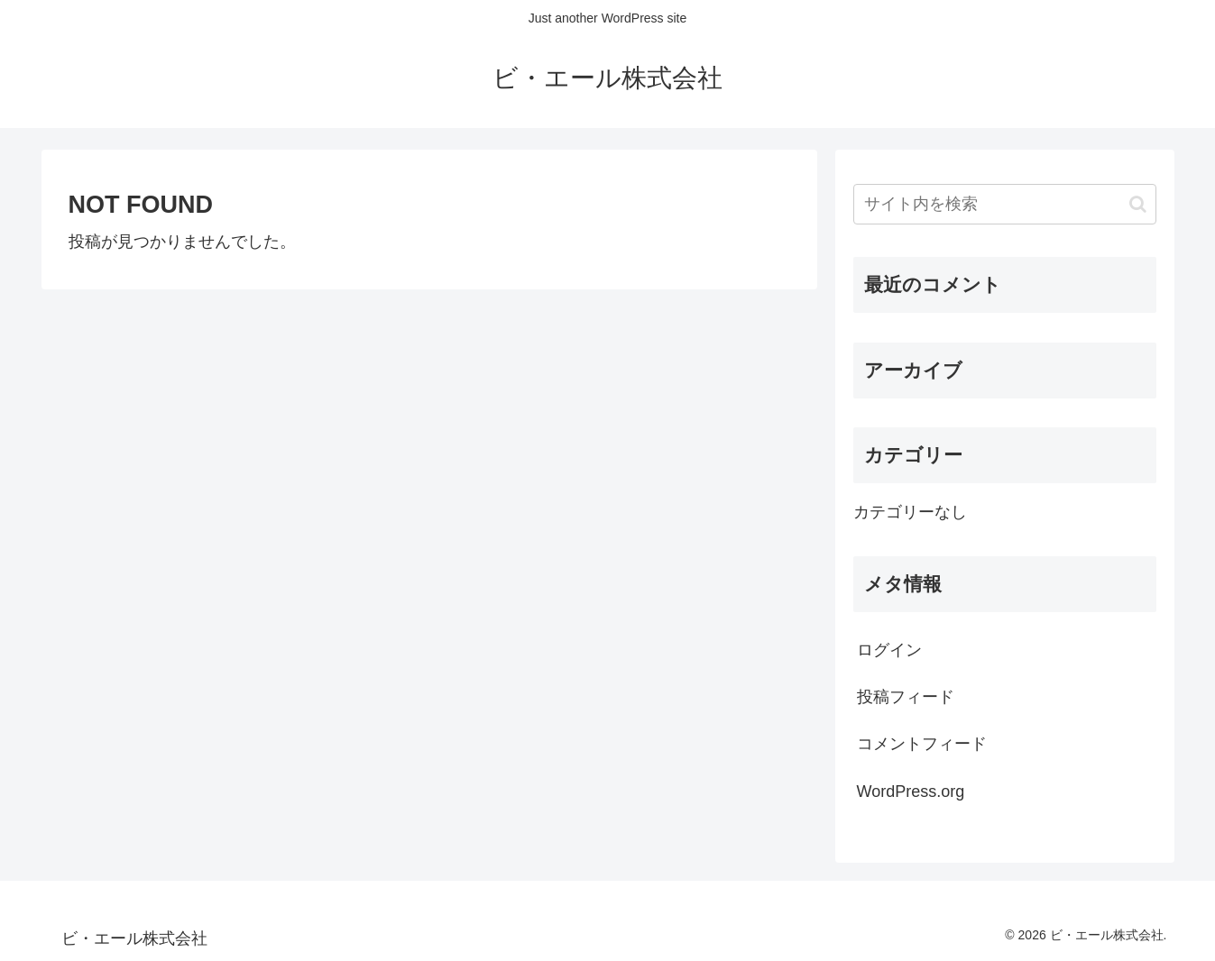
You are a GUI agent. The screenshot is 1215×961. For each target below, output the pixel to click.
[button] (1138, 204)
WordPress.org (911, 792)
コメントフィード (922, 744)
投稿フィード (905, 697)
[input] (1004, 204)
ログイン (889, 650)
